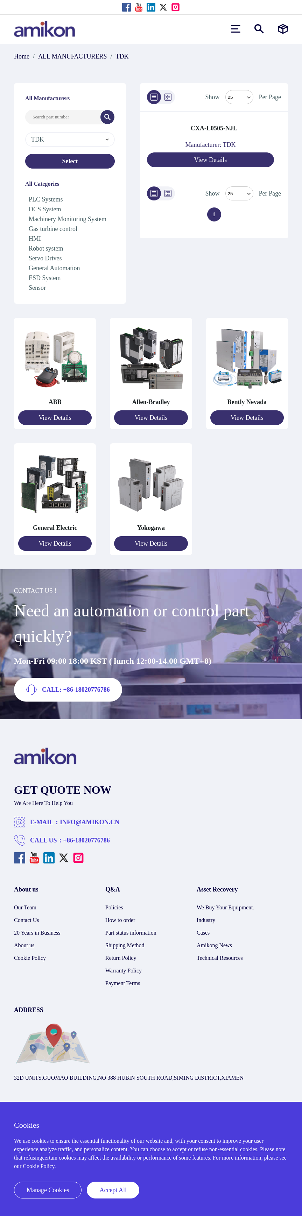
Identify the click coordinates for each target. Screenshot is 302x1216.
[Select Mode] (239, 97)
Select (70, 161)
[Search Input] (63, 117)
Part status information (130, 933)
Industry (206, 920)
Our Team (25, 907)
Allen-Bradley (151, 401)
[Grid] (168, 97)
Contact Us (26, 920)
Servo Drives (45, 258)
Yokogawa (151, 527)
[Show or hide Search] (259, 29)
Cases (203, 933)
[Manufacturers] (283, 29)
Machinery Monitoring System (67, 219)
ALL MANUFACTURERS (72, 56)
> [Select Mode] (239, 193)
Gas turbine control (53, 228)
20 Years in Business (37, 933)
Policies (114, 907)
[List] (154, 97)
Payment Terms (122, 983)
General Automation (54, 268)
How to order (120, 920)
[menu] (235, 29)
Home (21, 56)
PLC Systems (46, 199)
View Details (210, 159)
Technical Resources (220, 958)
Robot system (46, 248)
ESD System (45, 277)
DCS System (45, 209)
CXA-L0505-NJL (214, 128)
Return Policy (120, 958)
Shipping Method (125, 945)
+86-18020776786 (86, 840)
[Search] (107, 117)
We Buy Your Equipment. (225, 907)
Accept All (112, 1190)
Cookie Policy (30, 958)
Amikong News (214, 945)
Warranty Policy (123, 971)
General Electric (55, 527)
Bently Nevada (247, 401)
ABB (55, 401)
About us (24, 945)
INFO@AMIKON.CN (89, 822)
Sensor (37, 287)
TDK (122, 56)
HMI (35, 238)
